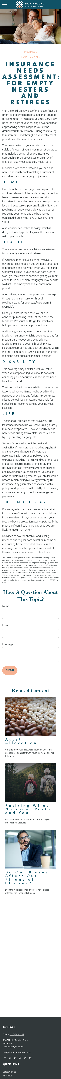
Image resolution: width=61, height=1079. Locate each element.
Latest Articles (9, 1071)
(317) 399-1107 (17, 1034)
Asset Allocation (21, 741)
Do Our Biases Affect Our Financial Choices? (27, 878)
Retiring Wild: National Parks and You (28, 809)
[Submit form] (9, 670)
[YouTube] (20, 1058)
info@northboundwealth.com (17, 1052)
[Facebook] (5, 1058)
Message (7, 644)
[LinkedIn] (15, 1058)
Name (5, 606)
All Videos (7, 1075)
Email (5, 625)
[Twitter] (10, 1058)
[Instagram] (25, 1058)
